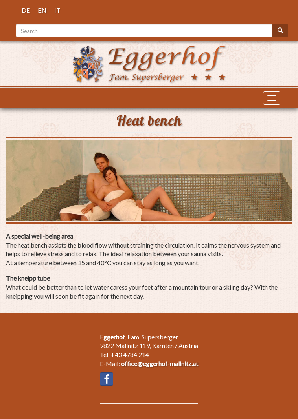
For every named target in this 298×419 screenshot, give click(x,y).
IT (57, 10)
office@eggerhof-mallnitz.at (159, 363)
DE (26, 10)
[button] (149, 180)
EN (42, 10)
